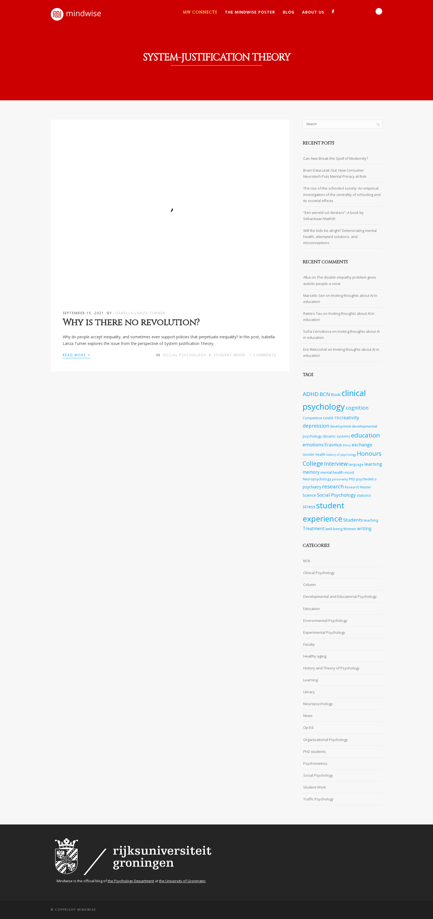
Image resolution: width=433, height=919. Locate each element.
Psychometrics (315, 763)
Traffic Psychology (318, 799)
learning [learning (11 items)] (373, 464)
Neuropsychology (318, 703)
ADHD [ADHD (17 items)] (311, 394)
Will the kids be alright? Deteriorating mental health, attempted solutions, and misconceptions (340, 236)
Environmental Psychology (325, 620)
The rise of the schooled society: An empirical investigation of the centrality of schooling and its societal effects (342, 194)
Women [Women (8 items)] (349, 528)
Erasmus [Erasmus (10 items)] (333, 445)
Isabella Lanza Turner (140, 313)
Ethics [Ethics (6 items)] (347, 445)
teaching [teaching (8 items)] (371, 520)
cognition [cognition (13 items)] (357, 407)
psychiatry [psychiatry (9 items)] (312, 486)
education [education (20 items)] (365, 435)
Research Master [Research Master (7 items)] (358, 487)
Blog (288, 12)
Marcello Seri (314, 295)
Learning (310, 679)
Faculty (309, 644)
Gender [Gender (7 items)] (309, 454)
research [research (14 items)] (333, 486)
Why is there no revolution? (131, 323)
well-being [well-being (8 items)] (333, 528)
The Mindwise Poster (250, 12)
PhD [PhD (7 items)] (352, 479)
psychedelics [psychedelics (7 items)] (366, 479)
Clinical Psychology (319, 572)
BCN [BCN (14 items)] (325, 394)
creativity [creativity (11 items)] (349, 417)
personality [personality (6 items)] (340, 479)
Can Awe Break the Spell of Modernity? (335, 158)
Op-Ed (308, 727)
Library (309, 691)
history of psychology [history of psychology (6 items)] (341, 455)
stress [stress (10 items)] (309, 507)
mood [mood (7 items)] (349, 472)
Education (311, 608)
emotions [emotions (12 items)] (313, 444)
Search (379, 11)
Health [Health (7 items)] (320, 454)
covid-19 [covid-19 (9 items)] (331, 417)
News (308, 715)
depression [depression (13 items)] (316, 425)
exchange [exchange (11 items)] (362, 444)
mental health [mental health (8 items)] (332, 472)
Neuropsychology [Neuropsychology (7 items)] (317, 479)
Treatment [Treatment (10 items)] (313, 528)
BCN (306, 560)
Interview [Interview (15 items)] (336, 463)
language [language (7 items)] (355, 464)
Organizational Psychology (325, 739)
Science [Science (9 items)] (309, 495)
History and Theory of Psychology (331, 668)
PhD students (314, 751)
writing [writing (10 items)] (364, 528)
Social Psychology (185, 355)
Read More (76, 355)
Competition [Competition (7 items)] (312, 418)
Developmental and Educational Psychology (340, 596)
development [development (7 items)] (340, 426)
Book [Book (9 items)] (335, 394)
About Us (313, 12)
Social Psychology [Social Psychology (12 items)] (336, 495)
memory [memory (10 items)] (311, 472)
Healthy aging (314, 656)
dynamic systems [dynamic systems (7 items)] (336, 436)
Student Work (229, 355)
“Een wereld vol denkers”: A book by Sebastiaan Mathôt (333, 215)
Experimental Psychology (324, 632)
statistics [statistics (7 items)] (364, 495)
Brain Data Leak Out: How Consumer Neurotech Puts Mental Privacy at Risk (334, 173)
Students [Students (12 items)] (353, 520)
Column (309, 584)
